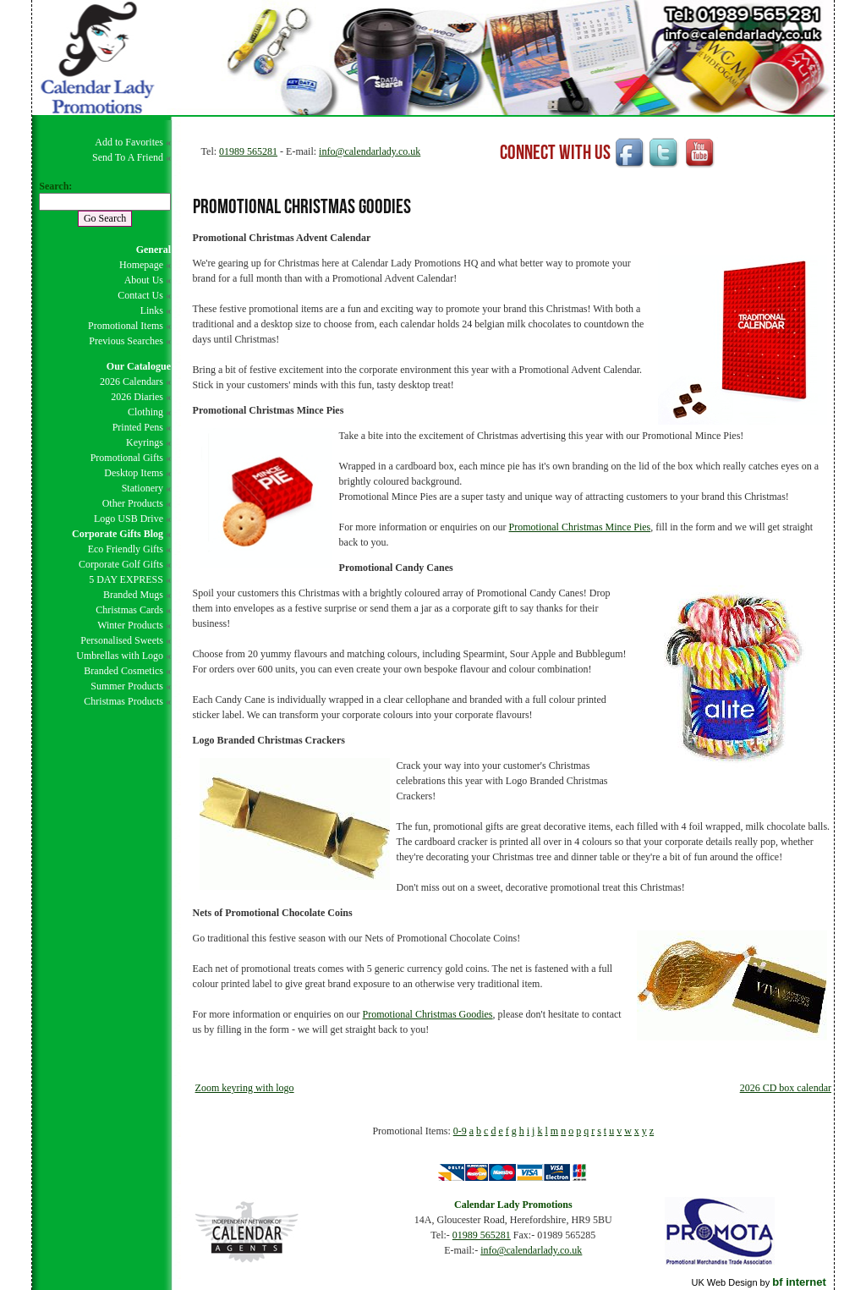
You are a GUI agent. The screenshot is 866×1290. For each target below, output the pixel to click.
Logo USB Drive (128, 518)
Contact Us (140, 295)
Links (151, 310)
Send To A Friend (127, 157)
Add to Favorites (129, 142)
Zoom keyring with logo (244, 1088)
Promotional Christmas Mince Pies (580, 527)
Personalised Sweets (121, 640)
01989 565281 (248, 151)
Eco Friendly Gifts (125, 549)
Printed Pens (137, 427)
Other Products (132, 503)
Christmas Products (123, 701)
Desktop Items (133, 473)
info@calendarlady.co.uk (369, 151)
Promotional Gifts (126, 458)
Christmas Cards (129, 610)
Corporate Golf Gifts (121, 564)
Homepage (141, 265)
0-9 (460, 1131)
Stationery (142, 488)
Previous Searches (126, 341)
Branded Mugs (133, 595)
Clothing (145, 412)
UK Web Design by (758, 1282)
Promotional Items (125, 326)
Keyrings (144, 442)
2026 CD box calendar (785, 1088)
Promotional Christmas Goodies (428, 1014)
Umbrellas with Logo (119, 655)
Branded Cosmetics (123, 671)
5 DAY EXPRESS (126, 579)
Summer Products (126, 686)
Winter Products (130, 625)
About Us (143, 280)
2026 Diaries (137, 397)
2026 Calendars (131, 381)
